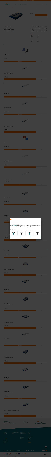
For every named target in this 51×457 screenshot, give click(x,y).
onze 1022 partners (14, 225)
